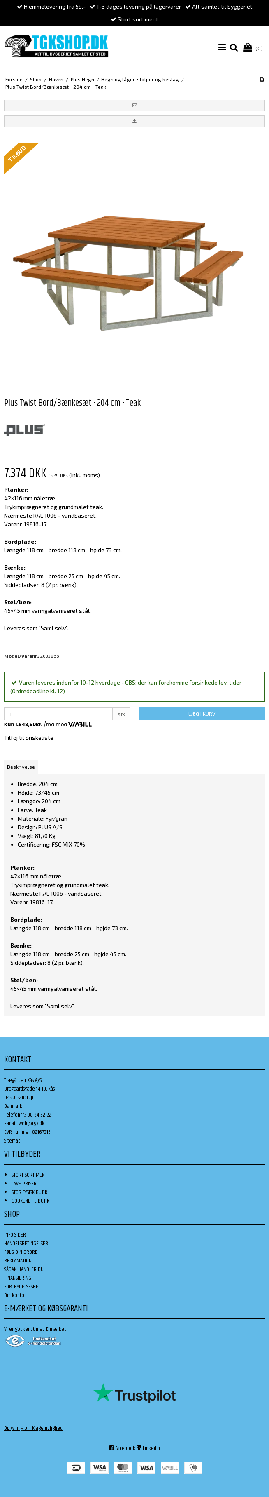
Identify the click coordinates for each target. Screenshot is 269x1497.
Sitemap (12, 1140)
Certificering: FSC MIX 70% (51, 844)
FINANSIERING (17, 1278)
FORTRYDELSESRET (22, 1286)
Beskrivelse (21, 767)
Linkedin (148, 1448)
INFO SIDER (15, 1234)
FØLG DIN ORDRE (20, 1252)
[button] (134, 105)
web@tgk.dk (31, 1123)
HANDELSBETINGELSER (26, 1243)
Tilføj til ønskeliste (28, 737)
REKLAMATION (18, 1260)
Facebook (122, 1448)
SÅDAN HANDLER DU (24, 1269)
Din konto (14, 1295)
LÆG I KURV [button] (201, 713)
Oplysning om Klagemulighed (33, 1428)
